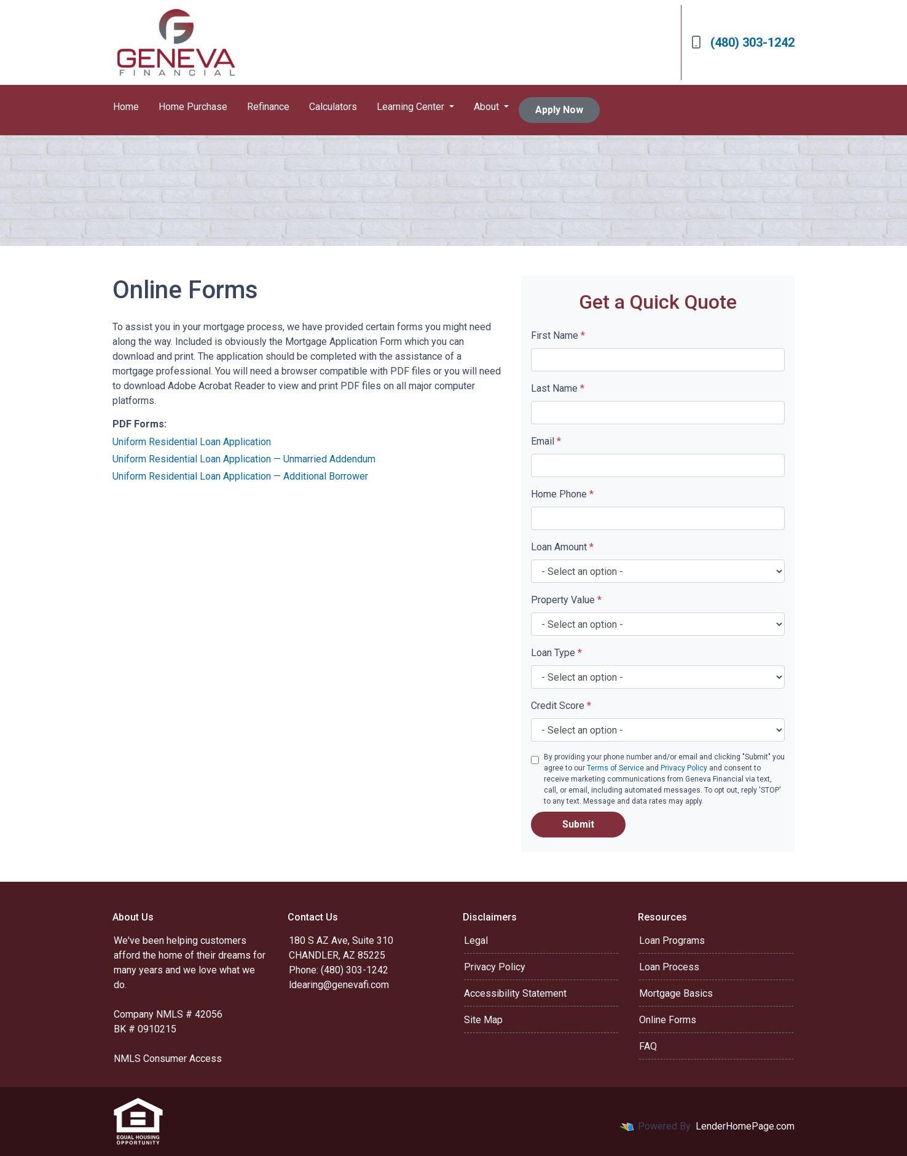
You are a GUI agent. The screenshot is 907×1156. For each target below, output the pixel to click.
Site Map (483, 1020)
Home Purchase (193, 107)
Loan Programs (672, 940)
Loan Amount (562, 547)
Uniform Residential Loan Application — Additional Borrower (240, 476)
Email (546, 441)
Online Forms (667, 1020)
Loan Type (556, 653)
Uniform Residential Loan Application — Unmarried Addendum (243, 459)
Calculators (333, 107)
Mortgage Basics (676, 993)
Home (126, 107)
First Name (558, 335)
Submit (578, 824)
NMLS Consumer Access (168, 1058)
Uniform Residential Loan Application (191, 442)
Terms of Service (615, 768)
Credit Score (561, 705)
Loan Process (669, 967)
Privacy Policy (684, 768)
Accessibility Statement (515, 993)
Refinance (268, 107)
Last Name (557, 388)
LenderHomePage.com (745, 1126)
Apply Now (559, 110)
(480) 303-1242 (743, 42)
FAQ (648, 1046)
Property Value (566, 600)
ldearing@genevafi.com (339, 985)
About (487, 107)
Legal (476, 940)
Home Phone (562, 494)
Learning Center (412, 107)
